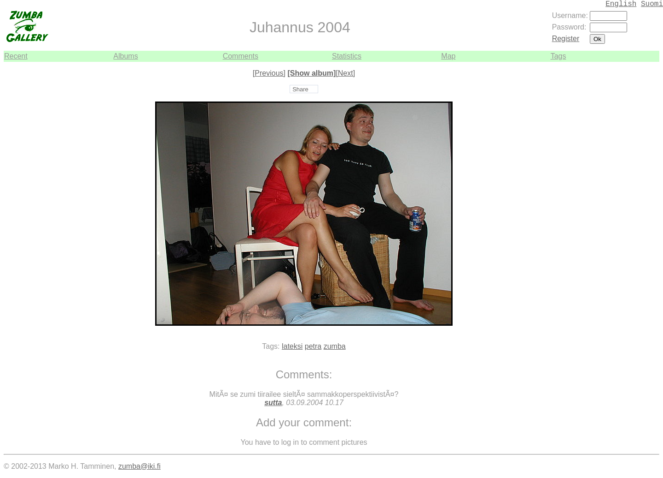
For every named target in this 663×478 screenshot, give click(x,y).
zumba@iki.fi (139, 466)
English (620, 4)
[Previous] (269, 73)
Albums (125, 56)
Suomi (652, 4)
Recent (16, 56)
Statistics (346, 56)
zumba (335, 346)
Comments (240, 56)
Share (300, 89)
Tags (558, 56)
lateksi (292, 346)
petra (313, 346)
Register (566, 38)
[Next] (345, 73)
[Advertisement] (631, 200)
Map (448, 56)
